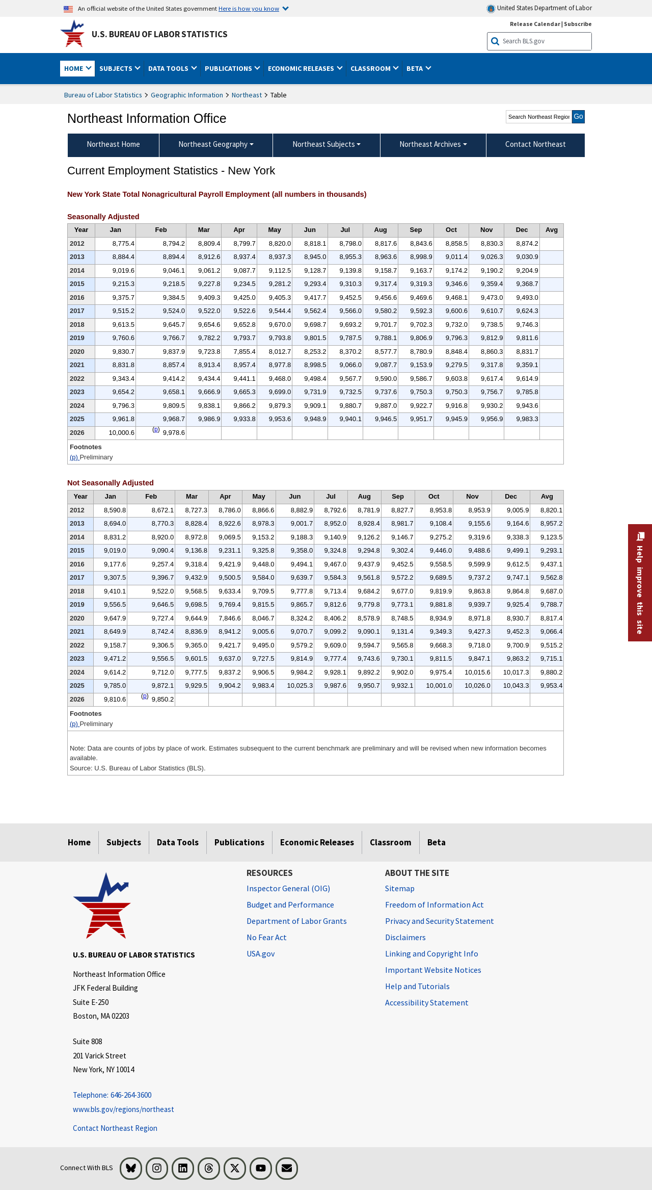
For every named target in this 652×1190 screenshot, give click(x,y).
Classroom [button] (371, 68)
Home (79, 842)
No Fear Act (267, 937)
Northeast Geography (213, 144)
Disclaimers (405, 937)
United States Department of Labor (539, 8)
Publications (239, 842)
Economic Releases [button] (302, 68)
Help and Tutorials (417, 986)
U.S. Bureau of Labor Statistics (160, 34)
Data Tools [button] (169, 68)
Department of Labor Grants (297, 921)
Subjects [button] (116, 68)
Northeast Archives (430, 144)
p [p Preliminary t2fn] (145, 696)
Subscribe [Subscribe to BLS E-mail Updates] (578, 24)
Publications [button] (229, 68)
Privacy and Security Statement (439, 921)
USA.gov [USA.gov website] (261, 953)
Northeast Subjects (323, 144)
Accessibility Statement (427, 1002)
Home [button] (74, 68)
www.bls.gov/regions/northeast (123, 1109)
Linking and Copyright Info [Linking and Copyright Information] (431, 953)
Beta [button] (415, 68)
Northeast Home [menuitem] (113, 144)
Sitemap (400, 888)
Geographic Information (187, 94)
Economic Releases (317, 842)
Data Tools (178, 842)
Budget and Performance (290, 904)
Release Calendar (535, 24)
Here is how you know (249, 8)
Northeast (247, 94)
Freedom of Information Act (434, 904)
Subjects (123, 842)
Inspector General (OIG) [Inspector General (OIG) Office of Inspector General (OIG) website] (288, 888)
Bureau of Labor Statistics (103, 94)
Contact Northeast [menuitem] (535, 144)
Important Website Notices (433, 970)
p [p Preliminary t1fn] (156, 429)
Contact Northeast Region (115, 1128)
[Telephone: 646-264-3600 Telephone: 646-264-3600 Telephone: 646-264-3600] (152, 1095)
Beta (436, 842)
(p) (75, 457)
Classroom (391, 842)
